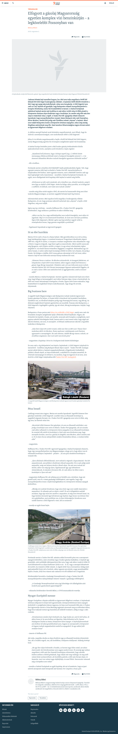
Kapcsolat (5, 723)
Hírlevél (111, 3)
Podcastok (34, 716)
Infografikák (34, 723)
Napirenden (34, 709)
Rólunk (4, 709)
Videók (33, 720)
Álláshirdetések (7, 720)
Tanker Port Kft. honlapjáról (66, 357)
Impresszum (6, 727)
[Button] (75, 37)
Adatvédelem (6, 713)
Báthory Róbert (32, 28)
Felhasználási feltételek (9, 716)
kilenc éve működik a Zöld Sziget (62, 312)
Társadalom (32, 9)
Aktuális (33, 713)
